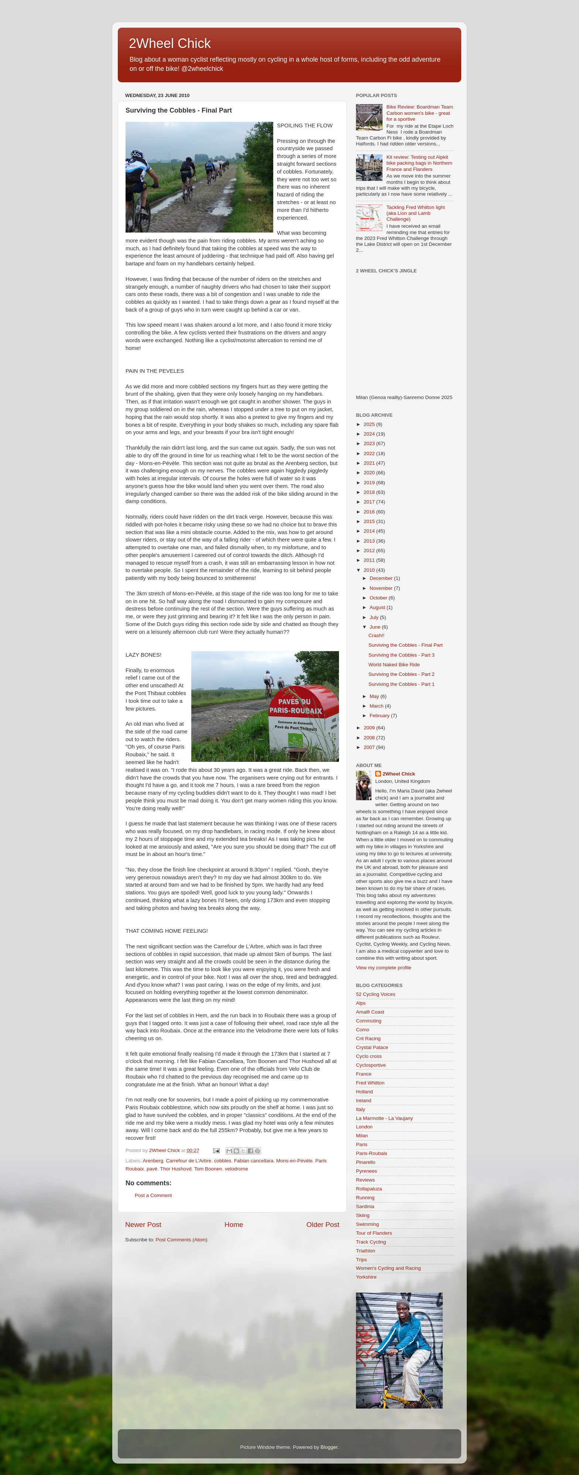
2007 (370, 747)
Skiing (363, 1215)
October (379, 598)
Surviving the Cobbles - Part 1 (402, 684)
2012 (370, 550)
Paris (361, 1144)
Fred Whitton (370, 1083)
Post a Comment (153, 1195)
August (378, 607)
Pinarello (366, 1162)
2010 (370, 570)
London (364, 1127)
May (375, 696)
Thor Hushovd (176, 1169)
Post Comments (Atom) (182, 1239)
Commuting (368, 1021)
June (376, 627)
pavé (152, 1169)
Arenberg (153, 1160)
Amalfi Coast (370, 1012)
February (380, 715)
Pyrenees (366, 1171)
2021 (370, 463)
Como (362, 1029)
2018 (370, 492)
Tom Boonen (208, 1169)
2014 (370, 531)
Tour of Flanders (374, 1233)
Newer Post (143, 1224)
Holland (364, 1091)
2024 (370, 434)
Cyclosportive (371, 1065)
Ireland (363, 1100)
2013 (370, 541)
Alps (361, 1003)
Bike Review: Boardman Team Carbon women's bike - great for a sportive (419, 112)
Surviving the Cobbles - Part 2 (402, 674)
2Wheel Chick (170, 43)
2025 (370, 424)
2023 (370, 443)
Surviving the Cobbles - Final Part (406, 645)
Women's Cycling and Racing (388, 1268)
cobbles (223, 1160)
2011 (370, 560)
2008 (370, 737)
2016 (370, 512)
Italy (360, 1109)
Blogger (329, 1447)
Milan (362, 1135)
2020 (370, 472)
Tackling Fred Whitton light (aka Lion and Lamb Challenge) (415, 213)
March (377, 706)
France (363, 1074)
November (382, 588)
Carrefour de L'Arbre (189, 1160)
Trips (361, 1259)
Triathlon (365, 1251)
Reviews (365, 1180)
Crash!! (377, 635)
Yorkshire (366, 1277)
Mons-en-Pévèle (294, 1160)
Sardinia (365, 1206)
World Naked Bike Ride (394, 664)
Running (365, 1197)
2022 (370, 453)
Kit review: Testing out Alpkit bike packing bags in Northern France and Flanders (419, 163)
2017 (370, 502)
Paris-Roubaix (371, 1153)
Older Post (322, 1224)
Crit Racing (368, 1038)
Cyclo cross (369, 1056)
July (375, 617)
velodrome (236, 1169)
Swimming (367, 1224)
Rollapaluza (369, 1189)
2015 (370, 521)
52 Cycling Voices (375, 994)
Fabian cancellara (254, 1160)
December (382, 578)
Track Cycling (371, 1242)
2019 (370, 482)
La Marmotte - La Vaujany (384, 1118)
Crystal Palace (372, 1047)
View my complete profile (383, 967)
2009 (370, 727)
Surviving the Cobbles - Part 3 (402, 655)
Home (234, 1224)
